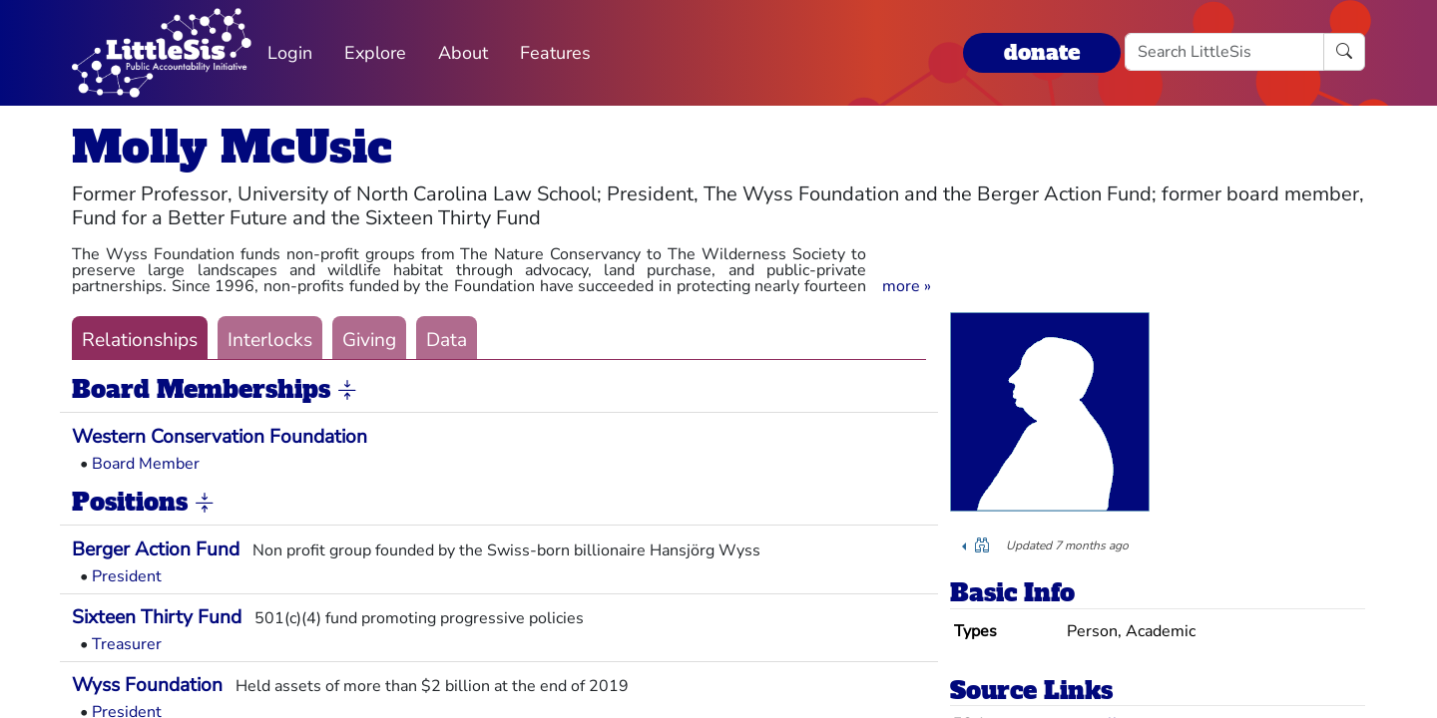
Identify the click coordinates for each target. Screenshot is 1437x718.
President (127, 576)
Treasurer (127, 644)
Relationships (140, 340)
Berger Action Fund (156, 549)
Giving (369, 340)
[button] (906, 286)
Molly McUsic (232, 147)
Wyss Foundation (147, 685)
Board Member (146, 464)
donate (1042, 52)
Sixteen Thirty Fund (156, 617)
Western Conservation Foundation (219, 437)
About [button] (463, 53)
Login (289, 53)
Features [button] (555, 53)
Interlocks (270, 340)
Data (446, 340)
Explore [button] (375, 53)
